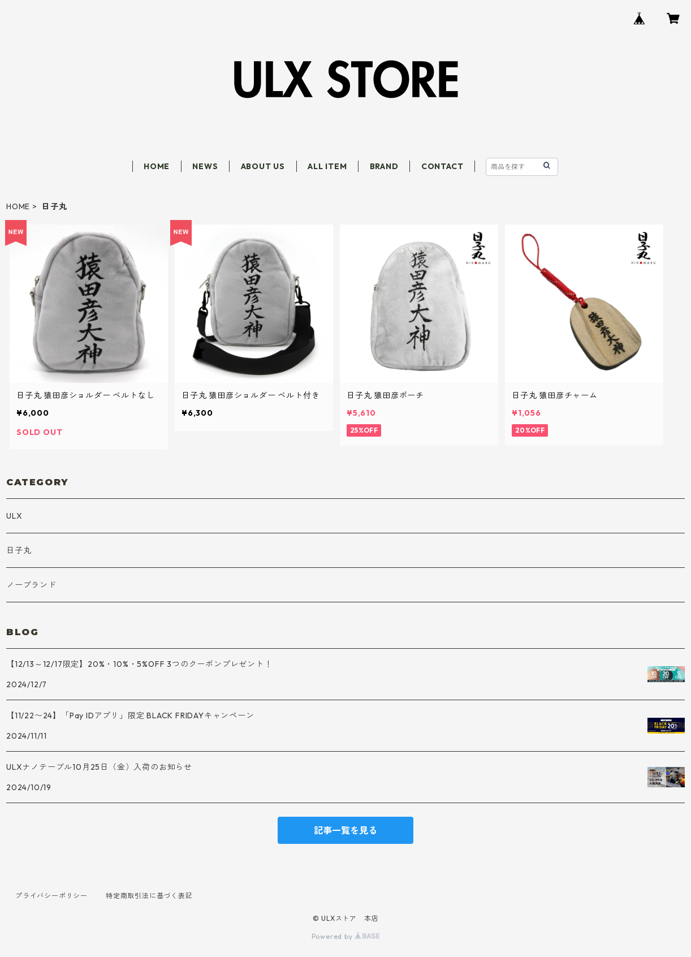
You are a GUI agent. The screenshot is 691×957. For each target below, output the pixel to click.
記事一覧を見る (345, 830)
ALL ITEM (327, 166)
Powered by (346, 936)
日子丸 (18, 550)
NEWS (205, 166)
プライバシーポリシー (51, 895)
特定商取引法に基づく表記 (149, 895)
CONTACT (442, 166)
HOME (157, 166)
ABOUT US (263, 166)
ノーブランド (31, 585)
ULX (14, 516)
